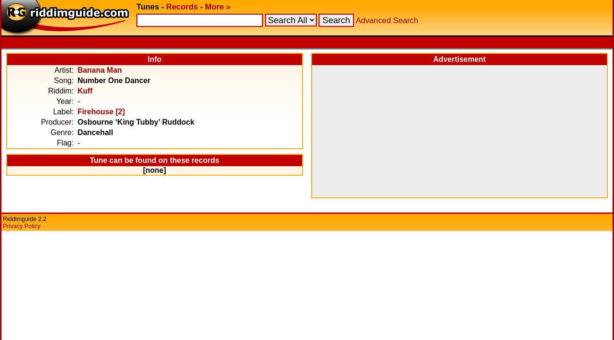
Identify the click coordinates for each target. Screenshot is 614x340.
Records (182, 6)
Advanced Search (387, 20)
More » (217, 6)
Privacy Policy (22, 226)
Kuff (85, 91)
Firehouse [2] (101, 112)
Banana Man (99, 70)
